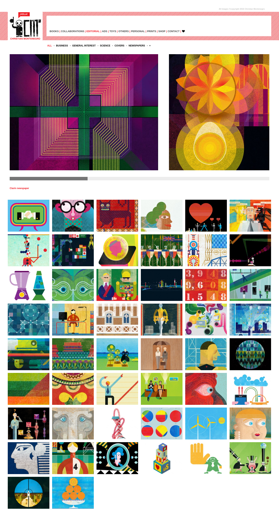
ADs (104, 31)
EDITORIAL (93, 31)
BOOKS (54, 31)
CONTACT (174, 31)
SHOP (161, 31)
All (49, 45)
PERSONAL (138, 31)
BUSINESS (62, 45)
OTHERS (123, 31)
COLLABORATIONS (72, 31)
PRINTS (151, 31)
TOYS (112, 31)
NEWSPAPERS (137, 45)
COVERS (119, 45)
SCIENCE (105, 45)
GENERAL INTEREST (84, 45)
